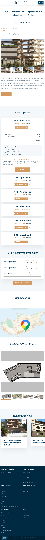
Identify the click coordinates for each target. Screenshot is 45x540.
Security (3, 522)
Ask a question (26, 515)
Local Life (3, 517)
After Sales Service (5, 503)
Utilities (3, 501)
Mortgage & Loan (5, 498)
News (2, 532)
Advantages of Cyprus (6, 512)
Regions (3, 520)
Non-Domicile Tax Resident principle (9, 506)
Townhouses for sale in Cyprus (30, 480)
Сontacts (25, 512)
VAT (2, 493)
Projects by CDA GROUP (6, 472)
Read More (6, 94)
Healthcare (3, 527)
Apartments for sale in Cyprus (29, 475)
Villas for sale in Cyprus (28, 477)
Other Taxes (4, 496)
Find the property (26, 517)
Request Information (22, 170)
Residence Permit (27, 489)
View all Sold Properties (22, 282)
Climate (3, 515)
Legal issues (4, 491)
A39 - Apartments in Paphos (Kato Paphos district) (12, 442)
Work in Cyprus (26, 491)
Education (3, 525)
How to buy (3, 489)
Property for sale (26, 472)
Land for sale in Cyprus (28, 482)
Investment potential (6, 530)
